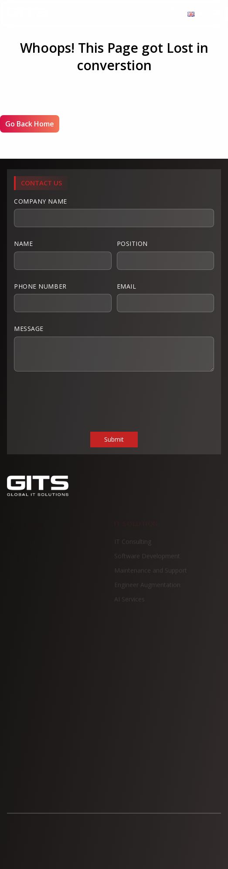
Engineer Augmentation (147, 588)
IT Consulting (132, 545)
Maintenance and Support (150, 573)
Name (63, 254)
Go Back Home (29, 124)
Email (165, 297)
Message (114, 347)
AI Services (129, 602)
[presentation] (80, 401)
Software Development (147, 559)
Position (165, 254)
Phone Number (63, 297)
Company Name (114, 212)
